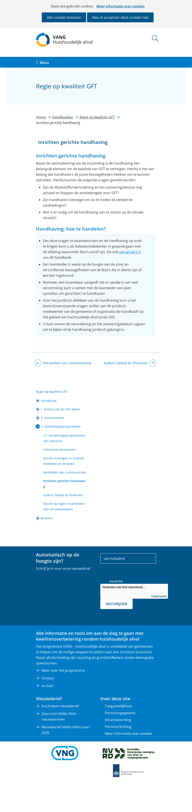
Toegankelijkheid (118, 706)
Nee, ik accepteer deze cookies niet (120, 17)
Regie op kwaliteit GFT (52, 392)
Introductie (49, 401)
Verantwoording (118, 719)
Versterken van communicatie (64, 472)
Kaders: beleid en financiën (63, 495)
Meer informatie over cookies (120, 6)
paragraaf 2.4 (130, 251)
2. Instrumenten (52, 418)
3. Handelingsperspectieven (61, 426)
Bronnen (47, 518)
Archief (47, 685)
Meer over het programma (63, 670)
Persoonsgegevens (120, 713)
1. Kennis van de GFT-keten (60, 409)
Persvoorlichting (118, 726)
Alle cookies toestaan (64, 17)
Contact (48, 678)
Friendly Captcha (159, 596)
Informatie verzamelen (59, 450)
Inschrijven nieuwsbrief (60, 706)
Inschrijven (116, 604)
